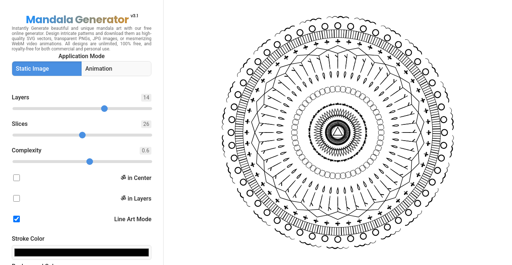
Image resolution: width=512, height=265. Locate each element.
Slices (81, 124)
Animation (98, 68)
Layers (81, 98)
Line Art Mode (82, 219)
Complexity (81, 151)
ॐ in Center (82, 177)
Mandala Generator (82, 19)
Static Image (32, 68)
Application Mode (81, 56)
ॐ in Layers (82, 198)
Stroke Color (28, 238)
